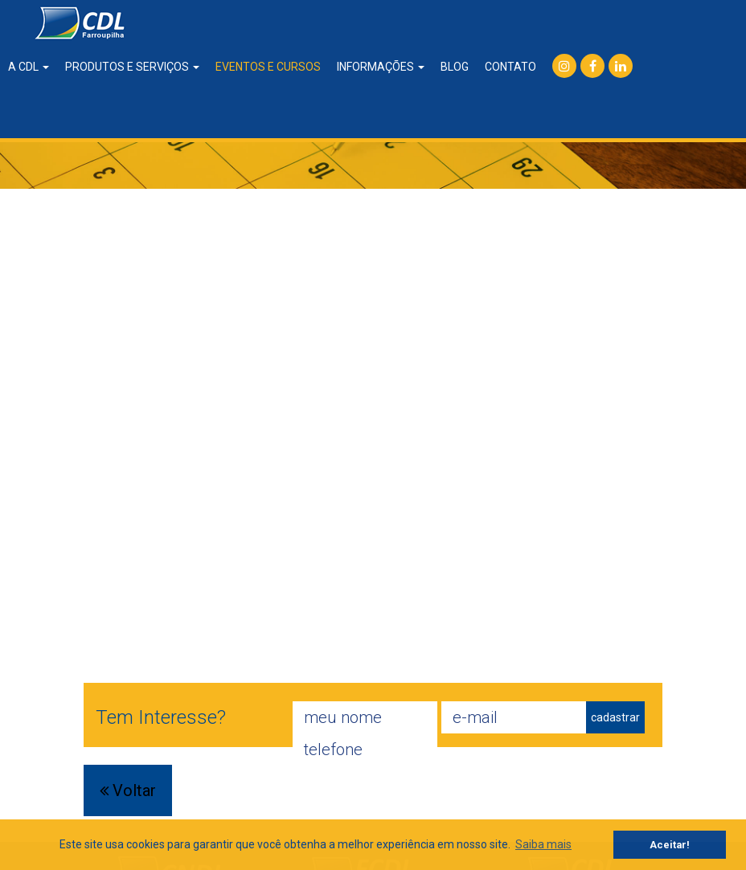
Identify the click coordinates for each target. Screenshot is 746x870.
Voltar (128, 790)
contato (510, 66)
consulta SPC (577, 116)
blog (455, 66)
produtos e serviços (132, 66)
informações (380, 66)
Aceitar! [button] (670, 845)
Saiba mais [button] (543, 844)
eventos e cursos (268, 66)
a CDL (28, 66)
